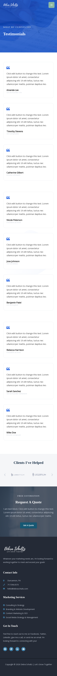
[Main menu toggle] (51, 5)
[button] (4, 474)
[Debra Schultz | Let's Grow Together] (11, 5)
